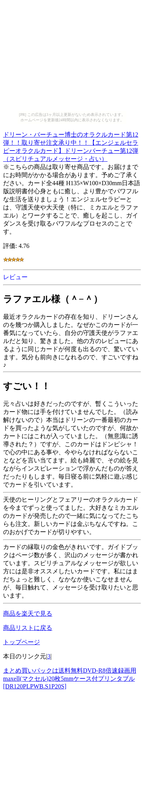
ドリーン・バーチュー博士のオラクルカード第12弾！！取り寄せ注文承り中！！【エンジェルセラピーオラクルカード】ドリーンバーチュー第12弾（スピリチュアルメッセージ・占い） (70, 145)
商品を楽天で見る (27, 613)
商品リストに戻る (27, 628)
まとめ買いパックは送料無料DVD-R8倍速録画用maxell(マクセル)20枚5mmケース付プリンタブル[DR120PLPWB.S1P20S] (69, 678)
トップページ (21, 642)
